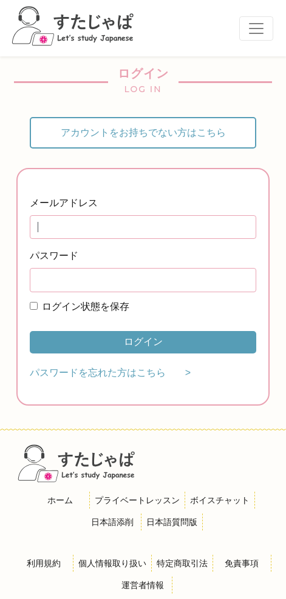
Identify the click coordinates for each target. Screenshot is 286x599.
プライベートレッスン (137, 500)
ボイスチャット (220, 500)
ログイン (143, 341)
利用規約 (44, 563)
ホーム (60, 500)
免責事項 (242, 563)
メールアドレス (64, 203)
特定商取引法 (182, 563)
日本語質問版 (171, 522)
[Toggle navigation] (256, 28)
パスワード (54, 255)
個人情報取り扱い (112, 563)
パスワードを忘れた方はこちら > (110, 372)
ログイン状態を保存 (85, 306)
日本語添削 (112, 522)
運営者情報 (142, 585)
